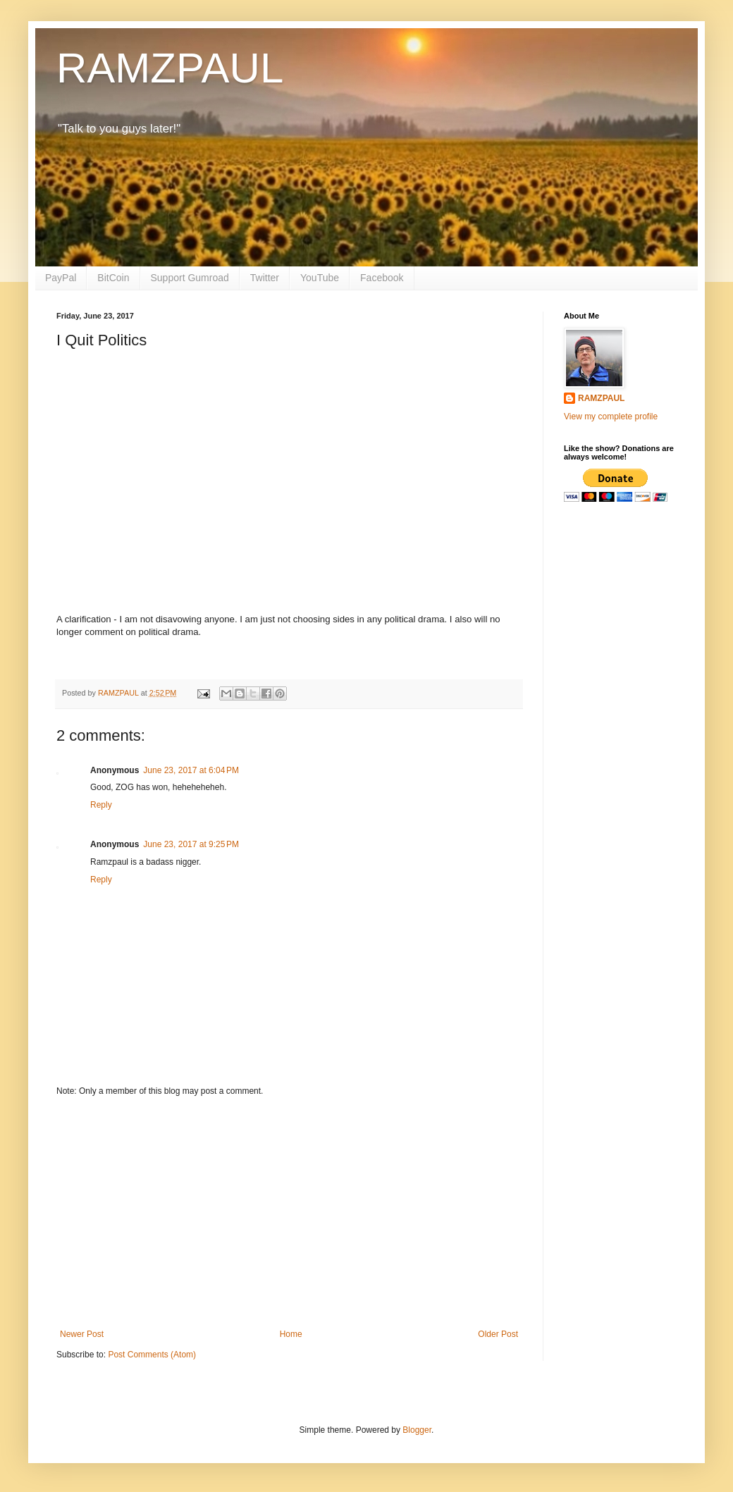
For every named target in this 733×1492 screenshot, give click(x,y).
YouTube (319, 277)
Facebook (381, 277)
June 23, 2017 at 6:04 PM (191, 770)
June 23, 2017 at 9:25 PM (191, 844)
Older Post (498, 1334)
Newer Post (82, 1334)
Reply (101, 805)
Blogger (416, 1430)
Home (291, 1334)
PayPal (60, 277)
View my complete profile (611, 416)
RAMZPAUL (169, 68)
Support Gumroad (190, 277)
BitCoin (113, 277)
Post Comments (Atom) (152, 1355)
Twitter (264, 277)
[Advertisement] (289, 1213)
